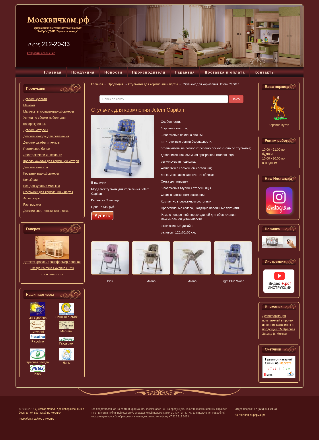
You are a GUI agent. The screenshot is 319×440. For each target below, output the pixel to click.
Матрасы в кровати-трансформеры (48, 111)
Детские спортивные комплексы (46, 210)
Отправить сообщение (41, 53)
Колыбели (30, 179)
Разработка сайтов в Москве (36, 418)
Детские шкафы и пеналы (41, 142)
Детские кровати (35, 99)
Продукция (83, 72)
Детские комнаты (35, 167)
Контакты (265, 72)
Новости (113, 72)
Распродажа (32, 204)
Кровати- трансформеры (41, 173)
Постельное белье (36, 148)
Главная (53, 72)
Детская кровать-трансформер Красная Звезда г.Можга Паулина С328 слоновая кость (51, 268)
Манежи (29, 105)
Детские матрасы (35, 130)
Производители (148, 72)
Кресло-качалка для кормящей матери (51, 161)
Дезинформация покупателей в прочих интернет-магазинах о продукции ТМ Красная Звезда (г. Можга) (278, 324)
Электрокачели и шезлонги (42, 155)
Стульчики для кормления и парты (48, 192)
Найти (236, 99)
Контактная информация (250, 415)
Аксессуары (31, 198)
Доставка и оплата (225, 72)
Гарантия (185, 72)
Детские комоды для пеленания (46, 136)
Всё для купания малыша (41, 186)
